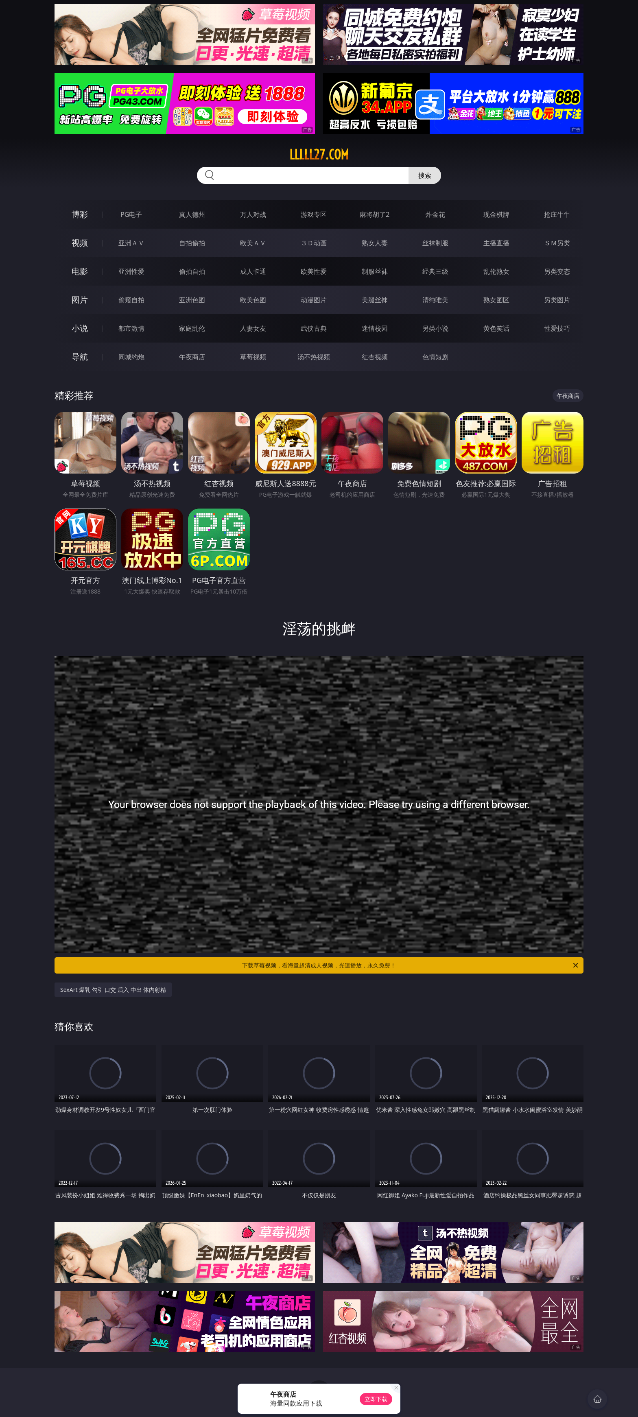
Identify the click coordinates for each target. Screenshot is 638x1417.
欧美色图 (253, 299)
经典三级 (435, 271)
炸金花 (435, 214)
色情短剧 (435, 356)
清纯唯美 (435, 299)
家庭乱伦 (192, 328)
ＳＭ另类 (557, 242)
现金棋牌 (496, 214)
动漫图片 (314, 299)
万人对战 (253, 214)
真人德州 (192, 214)
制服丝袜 (375, 271)
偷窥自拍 (131, 299)
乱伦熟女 (496, 271)
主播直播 (496, 242)
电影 (80, 271)
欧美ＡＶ (253, 242)
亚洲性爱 (131, 271)
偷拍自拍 (192, 271)
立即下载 (376, 1399)
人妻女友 (253, 328)
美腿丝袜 (375, 299)
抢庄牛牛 (557, 214)
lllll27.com (319, 154)
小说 (80, 328)
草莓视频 (253, 356)
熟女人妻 (375, 242)
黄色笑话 (496, 328)
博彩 (80, 214)
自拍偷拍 (192, 242)
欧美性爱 (314, 271)
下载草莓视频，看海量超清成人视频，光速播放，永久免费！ (410, 965)
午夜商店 (192, 356)
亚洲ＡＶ (131, 242)
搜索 (424, 175)
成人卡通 (253, 271)
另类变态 (557, 271)
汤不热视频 (313, 356)
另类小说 (435, 328)
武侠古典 (314, 328)
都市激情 (131, 328)
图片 (80, 299)
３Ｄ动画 (314, 242)
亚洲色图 (192, 299)
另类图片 (557, 299)
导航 (80, 356)
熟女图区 (496, 299)
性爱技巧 (557, 328)
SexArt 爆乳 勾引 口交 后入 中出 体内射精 (113, 989)
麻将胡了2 (374, 214)
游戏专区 (314, 214)
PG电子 (131, 214)
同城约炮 (131, 356)
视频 (80, 242)
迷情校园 (375, 328)
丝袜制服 (435, 242)
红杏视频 (375, 356)
